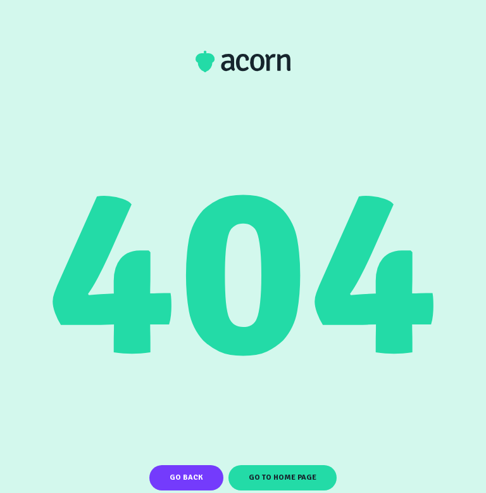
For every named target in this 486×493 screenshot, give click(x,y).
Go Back (186, 477)
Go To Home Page (282, 477)
